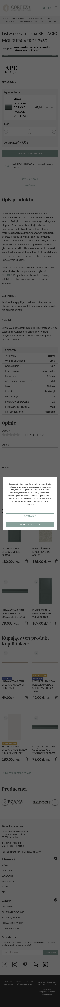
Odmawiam (30, 516)
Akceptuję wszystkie (30, 524)
